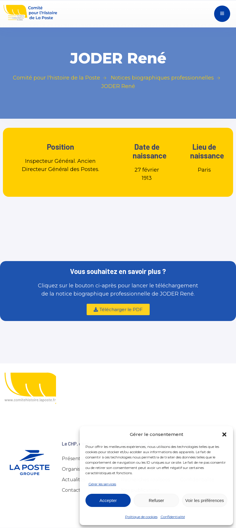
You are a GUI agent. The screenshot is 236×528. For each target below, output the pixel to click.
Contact (71, 490)
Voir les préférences (204, 500)
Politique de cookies (141, 517)
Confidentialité (172, 517)
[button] (224, 434)
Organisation (77, 469)
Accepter (108, 500)
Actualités (73, 479)
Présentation (77, 458)
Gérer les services (102, 484)
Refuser (156, 500)
